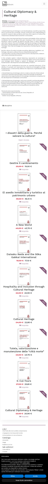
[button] (45, 456)
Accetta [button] (35, 476)
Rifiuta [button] (13, 476)
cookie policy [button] (26, 463)
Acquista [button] (23, 169)
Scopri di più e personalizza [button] (24, 480)
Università (5, 440)
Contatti (4, 451)
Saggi (4, 442)
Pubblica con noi (7, 444)
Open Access (24, 140)
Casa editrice (6, 449)
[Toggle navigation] (7, 105)
